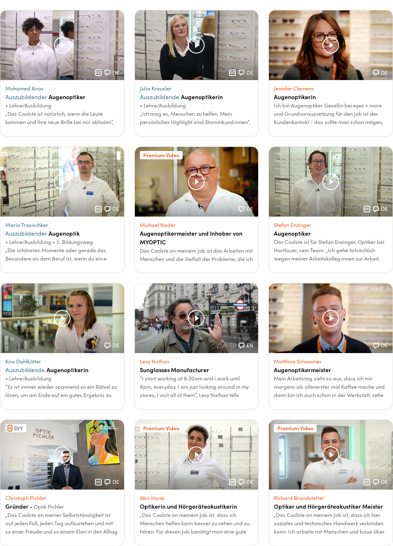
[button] (62, 73)
